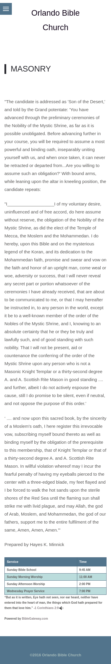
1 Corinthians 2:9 (47, 608)
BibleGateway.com (35, 618)
